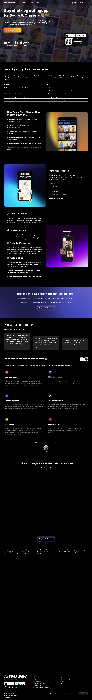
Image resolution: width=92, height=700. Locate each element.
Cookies (59, 693)
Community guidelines (66, 680)
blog (62, 684)
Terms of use (70, 693)
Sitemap (75, 693)
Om (24, 2)
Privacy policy (53, 693)
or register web (76, 44)
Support (39, 2)
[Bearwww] (9, 2)
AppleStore (21, 329)
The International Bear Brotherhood (41, 688)
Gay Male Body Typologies (39, 684)
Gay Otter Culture (37, 686)
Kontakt (31, 2)
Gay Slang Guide (37, 680)
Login (75, 2)
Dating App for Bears (37, 678)
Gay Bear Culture (37, 682)
